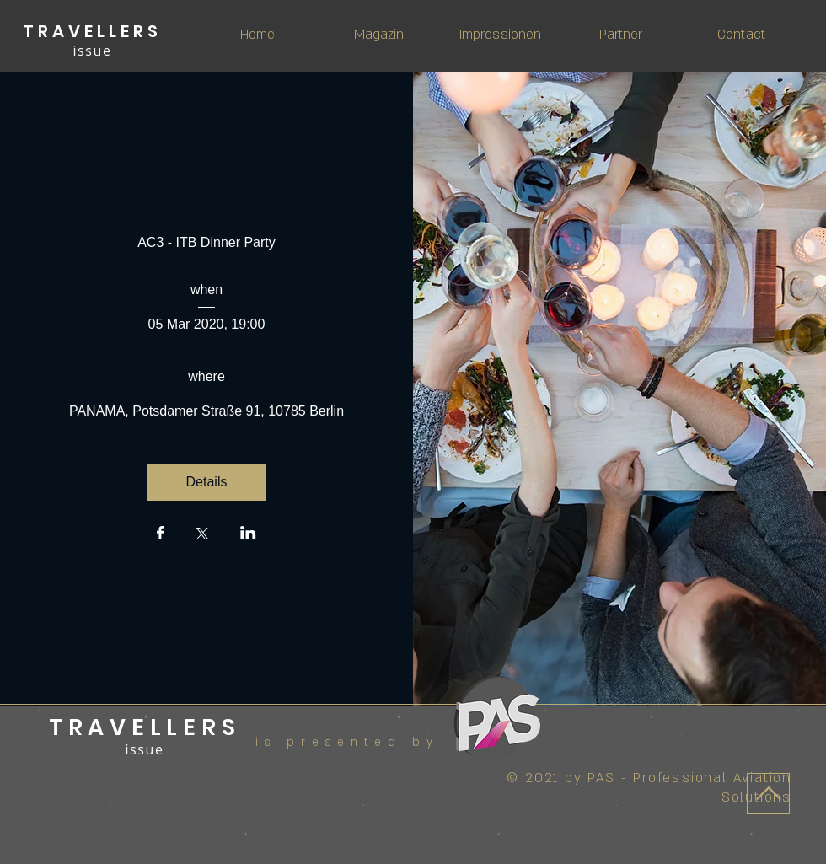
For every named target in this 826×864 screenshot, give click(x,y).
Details (207, 482)
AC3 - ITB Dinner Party (206, 242)
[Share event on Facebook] (160, 534)
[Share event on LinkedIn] (248, 534)
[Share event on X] (202, 535)
